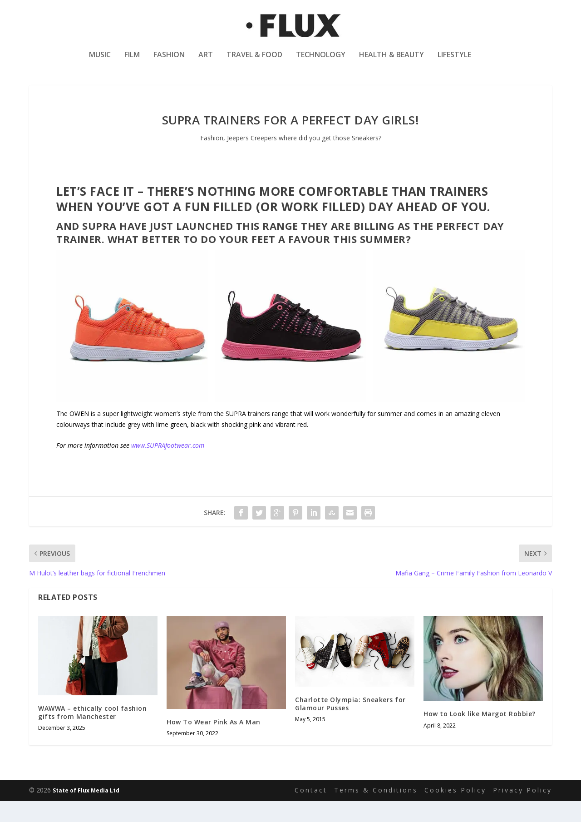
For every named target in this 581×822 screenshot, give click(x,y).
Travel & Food (254, 60)
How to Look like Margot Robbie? (479, 735)
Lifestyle (454, 60)
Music (100, 60)
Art (205, 60)
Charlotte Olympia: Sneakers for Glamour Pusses (350, 724)
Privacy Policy (522, 811)
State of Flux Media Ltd (86, 811)
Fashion (169, 60)
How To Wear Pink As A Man (214, 742)
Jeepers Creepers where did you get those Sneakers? (304, 158)
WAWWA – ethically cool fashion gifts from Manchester (92, 733)
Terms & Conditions (376, 811)
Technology (320, 60)
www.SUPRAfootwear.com (167, 466)
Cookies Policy (455, 811)
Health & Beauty (391, 60)
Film (132, 60)
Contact (311, 811)
